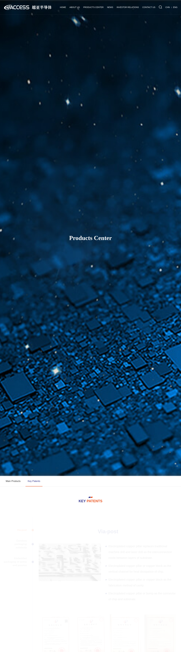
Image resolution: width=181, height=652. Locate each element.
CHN (167, 7)
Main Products (13, 481)
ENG (175, 7)
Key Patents (34, 481)
